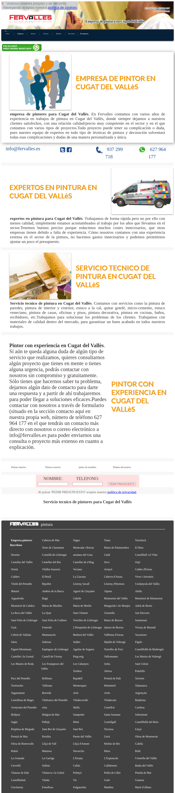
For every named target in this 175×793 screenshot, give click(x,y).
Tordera (77, 671)
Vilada (45, 780)
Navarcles (78, 751)
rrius (44, 707)
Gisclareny (17, 787)
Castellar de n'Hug (83, 562)
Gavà (107, 736)
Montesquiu (79, 685)
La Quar (46, 613)
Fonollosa (47, 787)
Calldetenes (110, 765)
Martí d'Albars (143, 787)
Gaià (13, 627)
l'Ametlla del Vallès (146, 758)
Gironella (109, 613)
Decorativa (71, 34)
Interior (33, 34)
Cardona (139, 707)
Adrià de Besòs (143, 605)
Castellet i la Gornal (22, 656)
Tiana (107, 540)
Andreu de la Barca (53, 591)
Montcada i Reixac (83, 547)
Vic (75, 780)
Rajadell (77, 678)
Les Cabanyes (81, 663)
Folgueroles (79, 787)
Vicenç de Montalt (145, 627)
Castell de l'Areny (52, 656)
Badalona (140, 700)
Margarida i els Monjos (117, 605)
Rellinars (47, 678)
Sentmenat (141, 620)
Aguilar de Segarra (83, 649)
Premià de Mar (19, 736)
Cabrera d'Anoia (113, 576)
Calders (15, 576)
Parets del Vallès (82, 736)
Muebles (59, 34)
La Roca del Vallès (21, 613)
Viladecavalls (80, 700)
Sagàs (14, 722)
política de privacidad (121, 492)
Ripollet (46, 583)
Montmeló (110, 685)
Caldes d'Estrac (143, 569)
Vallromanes (111, 656)
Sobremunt (141, 714)
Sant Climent (80, 613)
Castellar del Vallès (22, 562)
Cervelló (16, 765)
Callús (76, 765)
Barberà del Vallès (83, 634)
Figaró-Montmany (21, 649)
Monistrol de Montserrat (148, 598)
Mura (107, 751)
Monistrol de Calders (23, 605)
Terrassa (108, 729)
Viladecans (110, 700)
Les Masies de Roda (22, 663)
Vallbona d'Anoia (113, 634)
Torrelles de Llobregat (85, 620)
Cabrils (77, 598)
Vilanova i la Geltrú (53, 772)
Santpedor (78, 714)
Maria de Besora (113, 620)
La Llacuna (79, 576)
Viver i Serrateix (144, 576)
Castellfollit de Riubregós (149, 649)
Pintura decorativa (122, 467)
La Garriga (48, 758)
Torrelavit (140, 540)
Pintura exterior (53, 467)
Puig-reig (78, 656)
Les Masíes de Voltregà (148, 656)
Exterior (46, 34)
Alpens (108, 591)
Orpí (137, 562)
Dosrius (15, 554)
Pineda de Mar (143, 772)
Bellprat (15, 714)
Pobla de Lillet (112, 772)
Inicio (7, 34)
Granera (139, 780)
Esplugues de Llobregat (55, 649)
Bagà (45, 598)
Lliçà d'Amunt (81, 743)
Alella (138, 591)
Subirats (46, 642)
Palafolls (140, 671)
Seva (107, 562)
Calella (139, 743)
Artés (107, 693)
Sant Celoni (141, 663)
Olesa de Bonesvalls (22, 743)
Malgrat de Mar (51, 714)
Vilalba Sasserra (51, 569)
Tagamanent (18, 693)
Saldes (76, 642)
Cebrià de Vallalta (21, 634)
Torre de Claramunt (53, 547)
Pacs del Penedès (20, 678)
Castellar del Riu (51, 562)
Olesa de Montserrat (146, 736)
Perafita (46, 736)
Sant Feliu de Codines (54, 620)
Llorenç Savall (81, 583)
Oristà (14, 569)
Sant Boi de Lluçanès (54, 729)
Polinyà (77, 772)
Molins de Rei (112, 743)
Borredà (46, 693)
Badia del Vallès (144, 765)
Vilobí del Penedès (21, 583)
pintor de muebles (87, 467)
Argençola (141, 693)
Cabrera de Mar (51, 540)
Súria (14, 642)
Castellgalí (110, 722)
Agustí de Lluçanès (84, 591)
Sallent (46, 765)
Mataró (15, 591)
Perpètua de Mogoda (22, 729)
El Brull (46, 576)
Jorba (107, 663)
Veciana (77, 569)
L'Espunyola (111, 758)
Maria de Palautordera (116, 547)
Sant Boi (78, 729)
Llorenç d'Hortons (114, 583)
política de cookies (62, 7)
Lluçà (138, 729)
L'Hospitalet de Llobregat (87, 627)
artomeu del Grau (83, 554)
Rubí (137, 751)
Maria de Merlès (82, 605)
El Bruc (139, 547)
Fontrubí (47, 627)
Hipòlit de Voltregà (114, 642)
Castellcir (109, 707)
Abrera (108, 671)
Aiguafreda (17, 598)
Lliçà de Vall (49, 743)
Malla (76, 707)
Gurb (107, 780)
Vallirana (47, 685)
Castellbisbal (18, 780)
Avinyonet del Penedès (24, 707)
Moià (76, 722)
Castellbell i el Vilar (146, 554)
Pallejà (46, 722)
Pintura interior (18, 467)
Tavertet (139, 678)
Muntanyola (49, 634)
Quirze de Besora (114, 627)
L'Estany (78, 758)
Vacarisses (141, 634)
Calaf (107, 554)
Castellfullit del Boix (146, 722)
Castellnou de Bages (22, 700)
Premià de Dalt (112, 678)
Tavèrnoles (17, 685)
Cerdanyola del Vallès (147, 583)
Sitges (76, 540)
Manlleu (108, 787)
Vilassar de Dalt (20, 772)
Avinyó (108, 569)
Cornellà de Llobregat (54, 554)
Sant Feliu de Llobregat (24, 620)
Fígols (138, 642)
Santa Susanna (112, 714)
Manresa (47, 751)
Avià (75, 693)
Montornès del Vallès (116, 598)
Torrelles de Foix (113, 649)
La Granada (17, 758)
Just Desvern (142, 613)
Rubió (14, 751)
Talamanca (141, 685)
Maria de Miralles (52, 605)
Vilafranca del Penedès (55, 700)
